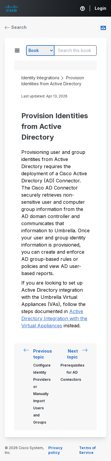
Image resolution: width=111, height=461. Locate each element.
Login (100, 8)
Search (16, 27)
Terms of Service (87, 450)
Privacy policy (55, 450)
